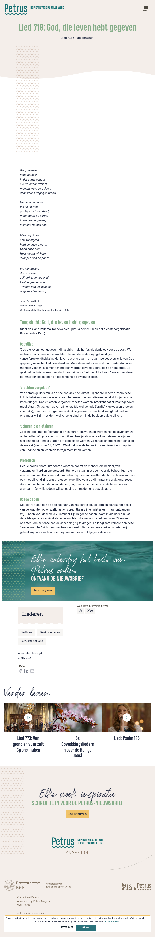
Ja (80, 611)
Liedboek (26, 632)
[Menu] (145, 9)
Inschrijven (43, 590)
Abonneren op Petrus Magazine (34, 901)
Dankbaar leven (50, 632)
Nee (90, 611)
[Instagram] (86, 852)
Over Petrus (23, 904)
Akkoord (85, 927)
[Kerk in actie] (129, 886)
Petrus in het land (32, 641)
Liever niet (66, 927)
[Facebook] (82, 852)
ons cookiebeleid (112, 921)
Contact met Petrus (28, 897)
